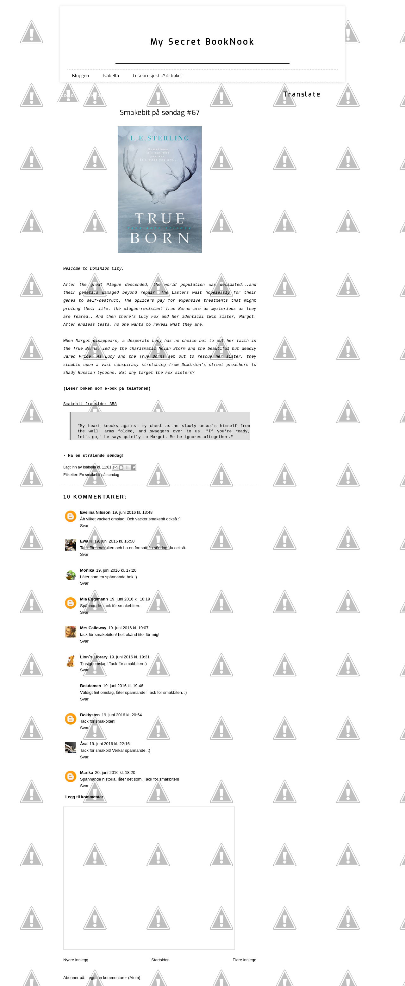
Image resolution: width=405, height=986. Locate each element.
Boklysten (90, 715)
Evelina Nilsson (95, 512)
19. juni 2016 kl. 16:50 (114, 541)
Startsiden (160, 960)
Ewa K (86, 541)
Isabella (111, 76)
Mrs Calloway (93, 627)
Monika (87, 570)
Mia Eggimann (94, 599)
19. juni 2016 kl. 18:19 (130, 599)
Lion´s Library (94, 657)
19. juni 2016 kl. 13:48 (132, 512)
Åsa (84, 743)
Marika (86, 772)
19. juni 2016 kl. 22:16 (110, 743)
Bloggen (80, 76)
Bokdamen (90, 685)
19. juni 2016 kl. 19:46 (123, 685)
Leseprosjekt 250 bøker (158, 76)
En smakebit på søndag (99, 475)
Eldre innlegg (244, 960)
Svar (84, 525)
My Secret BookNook (202, 41)
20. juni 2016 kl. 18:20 (115, 772)
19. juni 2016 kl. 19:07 (128, 627)
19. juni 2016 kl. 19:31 (129, 657)
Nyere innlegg (75, 960)
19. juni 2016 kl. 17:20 (116, 570)
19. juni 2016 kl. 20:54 (122, 715)
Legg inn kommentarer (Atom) (113, 977)
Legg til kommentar (84, 796)
